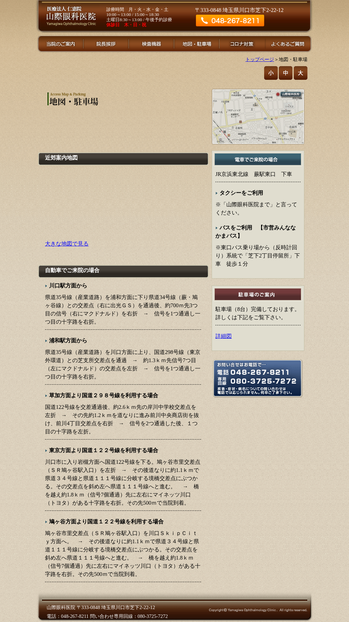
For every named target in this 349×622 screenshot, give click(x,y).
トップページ (259, 59)
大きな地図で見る (67, 244)
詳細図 (223, 336)
